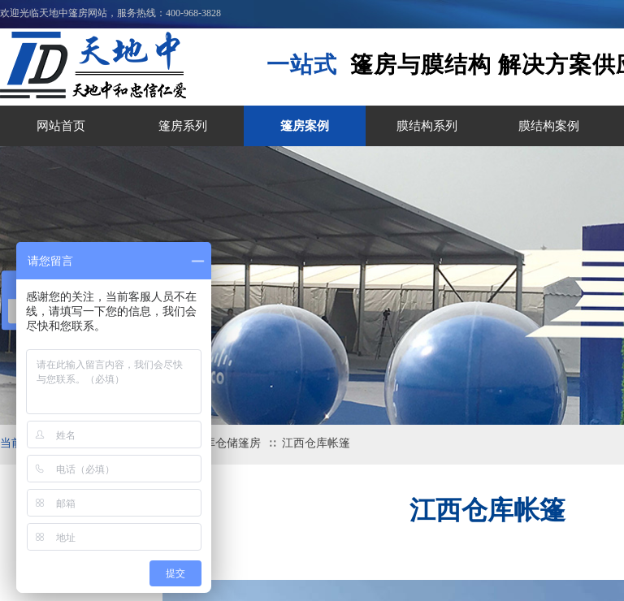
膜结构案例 (548, 125)
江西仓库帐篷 (316, 443)
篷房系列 (182, 125)
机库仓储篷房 (227, 443)
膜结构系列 (426, 125)
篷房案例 (304, 125)
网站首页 (61, 125)
